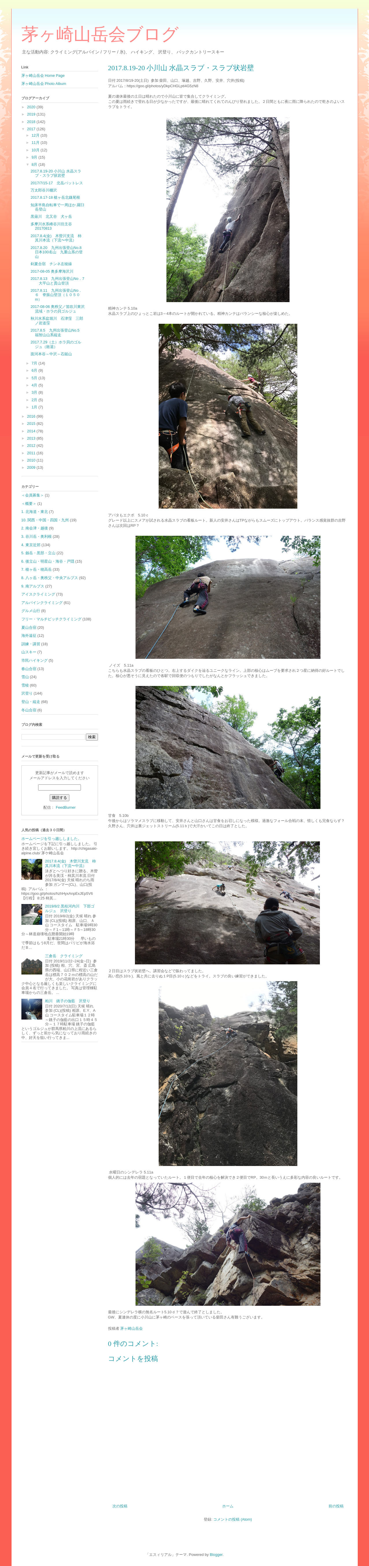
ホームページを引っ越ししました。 (51, 838)
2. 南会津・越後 (34, 528)
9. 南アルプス (32, 586)
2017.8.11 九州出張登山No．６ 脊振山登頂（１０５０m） (56, 295)
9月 (34, 157)
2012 (32, 445)
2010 (32, 460)
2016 (32, 416)
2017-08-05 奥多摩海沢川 (52, 271)
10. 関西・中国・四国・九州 (45, 520)
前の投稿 (336, 1506)
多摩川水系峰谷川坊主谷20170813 (51, 226)
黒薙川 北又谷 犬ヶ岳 (51, 216)
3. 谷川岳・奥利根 (36, 536)
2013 (32, 438)
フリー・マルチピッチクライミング (51, 619)
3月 (34, 392)
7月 (34, 363)
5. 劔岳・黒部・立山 (38, 553)
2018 (32, 122)
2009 (32, 467)
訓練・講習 (30, 644)
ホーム (227, 1506)
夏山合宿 (28, 627)
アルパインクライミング (42, 602)
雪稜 (25, 685)
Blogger (216, 1554)
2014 (32, 431)
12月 (35, 135)
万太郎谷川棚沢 (44, 190)
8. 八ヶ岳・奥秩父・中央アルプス (49, 578)
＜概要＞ (28, 503)
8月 (34, 164)
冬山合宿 (28, 710)
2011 (32, 453)
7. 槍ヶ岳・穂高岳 (36, 569)
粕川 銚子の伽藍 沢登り (67, 1001)
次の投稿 (119, 1506)
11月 (35, 142)
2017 (32, 129)
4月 (34, 385)
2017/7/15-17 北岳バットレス (57, 183)
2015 (32, 423)
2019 (32, 114)
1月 (34, 407)
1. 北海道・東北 (34, 511)
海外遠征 (28, 635)
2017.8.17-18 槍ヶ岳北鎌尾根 (55, 197)
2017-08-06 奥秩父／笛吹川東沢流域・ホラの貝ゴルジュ (58, 308)
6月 (34, 370)
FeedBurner (66, 807)
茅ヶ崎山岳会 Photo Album (43, 83)
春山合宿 (28, 669)
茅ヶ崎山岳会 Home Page (43, 75)
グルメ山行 (30, 611)
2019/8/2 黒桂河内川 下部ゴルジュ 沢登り (69, 908)
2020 (32, 107)
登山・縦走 (30, 702)
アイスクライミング (38, 594)
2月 (34, 400)
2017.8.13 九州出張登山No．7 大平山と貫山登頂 (57, 280)
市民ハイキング (34, 660)
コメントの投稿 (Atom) (232, 1519)
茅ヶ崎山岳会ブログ (100, 34)
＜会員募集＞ (32, 495)
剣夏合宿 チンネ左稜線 (51, 264)
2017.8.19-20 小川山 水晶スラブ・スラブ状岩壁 (56, 173)
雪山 (25, 677)
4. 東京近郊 (30, 545)
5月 (34, 378)
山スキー (28, 652)
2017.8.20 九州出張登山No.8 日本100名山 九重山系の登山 (58, 252)
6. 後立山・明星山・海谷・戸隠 (47, 561)
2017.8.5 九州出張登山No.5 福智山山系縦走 (57, 332)
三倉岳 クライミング (64, 956)
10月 (35, 150)
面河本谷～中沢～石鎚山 (51, 354)
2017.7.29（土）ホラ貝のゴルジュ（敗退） (56, 344)
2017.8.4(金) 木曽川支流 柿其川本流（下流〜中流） (56, 238)
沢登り (27, 693)
